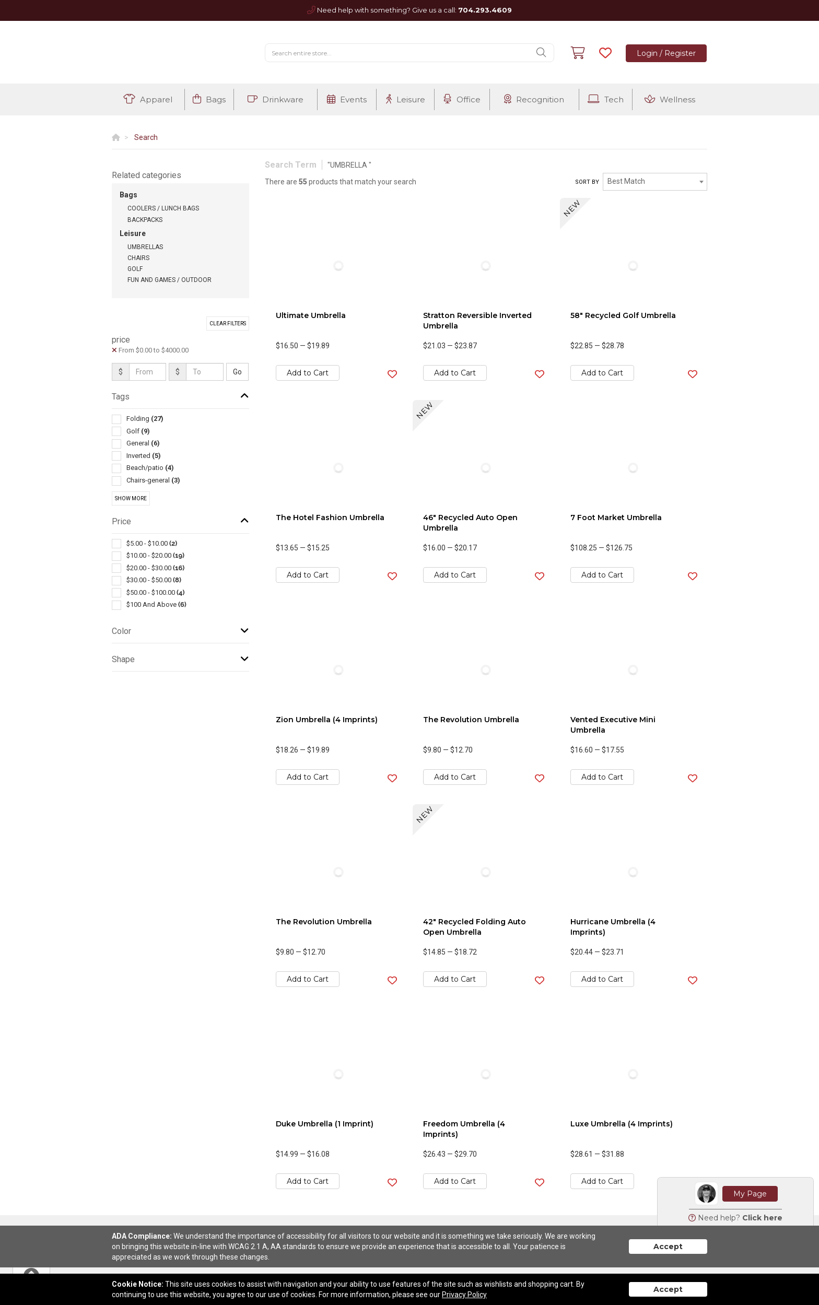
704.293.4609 (485, 10)
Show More (131, 498)
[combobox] (655, 182)
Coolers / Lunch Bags (163, 208)
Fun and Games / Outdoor (169, 280)
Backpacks (144, 220)
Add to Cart (308, 373)
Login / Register (666, 53)
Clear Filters (227, 323)
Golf (135, 269)
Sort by (587, 182)
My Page (750, 1193)
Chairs (138, 258)
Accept (668, 1246)
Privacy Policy (464, 1294)
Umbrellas (145, 247)
